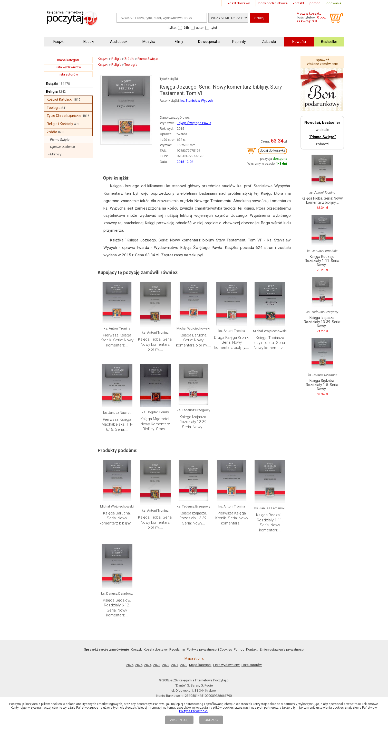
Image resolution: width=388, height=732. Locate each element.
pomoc (314, 3)
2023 (156, 665)
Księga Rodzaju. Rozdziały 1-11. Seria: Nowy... (322, 261)
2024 (147, 665)
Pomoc (239, 649)
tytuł (214, 28)
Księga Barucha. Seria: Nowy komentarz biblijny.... (193, 340)
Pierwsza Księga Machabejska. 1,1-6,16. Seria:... (117, 424)
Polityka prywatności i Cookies (209, 649)
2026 (129, 665)
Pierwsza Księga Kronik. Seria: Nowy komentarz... (117, 340)
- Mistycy (54, 154)
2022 (165, 665)
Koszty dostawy (156, 649)
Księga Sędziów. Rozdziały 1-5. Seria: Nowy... (322, 385)
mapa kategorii (68, 60)
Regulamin (177, 649)
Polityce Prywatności (193, 711)
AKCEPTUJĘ (179, 720)
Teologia (54, 108)
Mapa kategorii (200, 665)
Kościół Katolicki (59, 99)
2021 (174, 665)
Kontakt (252, 649)
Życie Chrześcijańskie (64, 116)
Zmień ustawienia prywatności (281, 649)
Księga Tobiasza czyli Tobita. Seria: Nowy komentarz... (270, 342)
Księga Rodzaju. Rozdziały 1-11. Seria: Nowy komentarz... (270, 522)
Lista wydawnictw (226, 665)
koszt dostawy (239, 3)
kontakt (298, 3)
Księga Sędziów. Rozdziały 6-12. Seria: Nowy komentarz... (117, 608)
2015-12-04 (185, 162)
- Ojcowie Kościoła (61, 147)
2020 (183, 665)
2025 (138, 665)
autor (200, 28)
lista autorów (68, 74)
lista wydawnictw (68, 67)
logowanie (333, 3)
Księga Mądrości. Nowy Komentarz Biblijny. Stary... (155, 424)
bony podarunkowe (272, 3)
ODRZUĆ (211, 720)
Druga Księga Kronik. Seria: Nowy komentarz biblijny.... (231, 342)
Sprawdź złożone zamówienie (322, 62)
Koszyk (136, 649)
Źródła (52, 132)
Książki (52, 83)
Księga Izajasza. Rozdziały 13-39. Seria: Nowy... (193, 422)
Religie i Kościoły (60, 124)
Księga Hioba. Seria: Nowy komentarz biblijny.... (155, 344)
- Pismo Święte (59, 140)
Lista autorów (251, 665)
